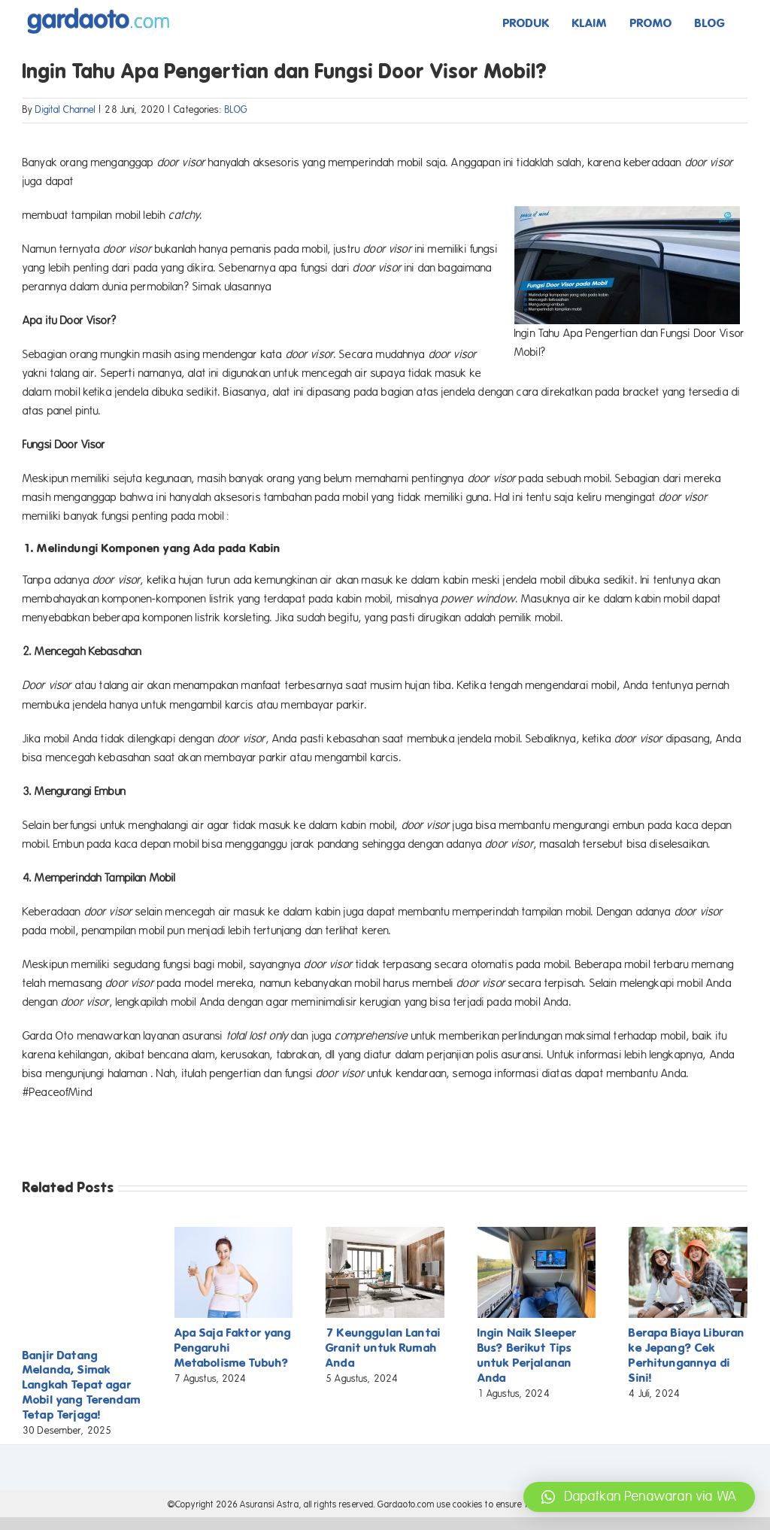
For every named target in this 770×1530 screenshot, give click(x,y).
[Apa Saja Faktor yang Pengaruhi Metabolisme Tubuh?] (233, 1233)
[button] (639, 1497)
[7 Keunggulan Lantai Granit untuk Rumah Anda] (385, 1233)
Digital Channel (65, 110)
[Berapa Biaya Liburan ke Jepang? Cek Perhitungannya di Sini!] (688, 1233)
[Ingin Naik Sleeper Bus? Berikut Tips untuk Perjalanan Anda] (536, 1233)
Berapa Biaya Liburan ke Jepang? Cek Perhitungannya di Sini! (686, 1355)
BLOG (236, 110)
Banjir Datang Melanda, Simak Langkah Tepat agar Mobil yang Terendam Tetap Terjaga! (82, 1385)
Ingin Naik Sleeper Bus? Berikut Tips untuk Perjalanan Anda (527, 1355)
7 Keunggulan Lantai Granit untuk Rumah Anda (383, 1347)
